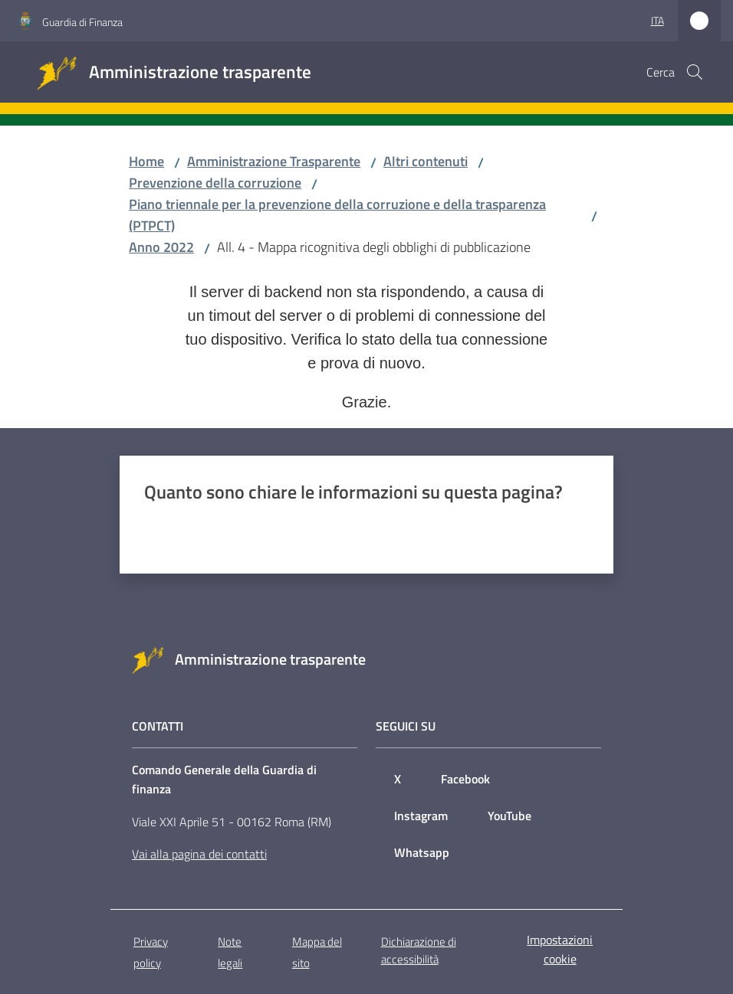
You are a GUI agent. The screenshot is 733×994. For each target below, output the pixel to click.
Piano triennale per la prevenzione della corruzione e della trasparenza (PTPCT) (337, 215)
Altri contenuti (425, 161)
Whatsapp (421, 852)
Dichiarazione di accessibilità (418, 950)
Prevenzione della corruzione (215, 182)
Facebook (465, 779)
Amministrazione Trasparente (273, 161)
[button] (694, 72)
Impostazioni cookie (560, 949)
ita (657, 20)
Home (146, 161)
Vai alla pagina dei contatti (199, 854)
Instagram (421, 815)
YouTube (509, 815)
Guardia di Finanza (82, 22)
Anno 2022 (161, 247)
